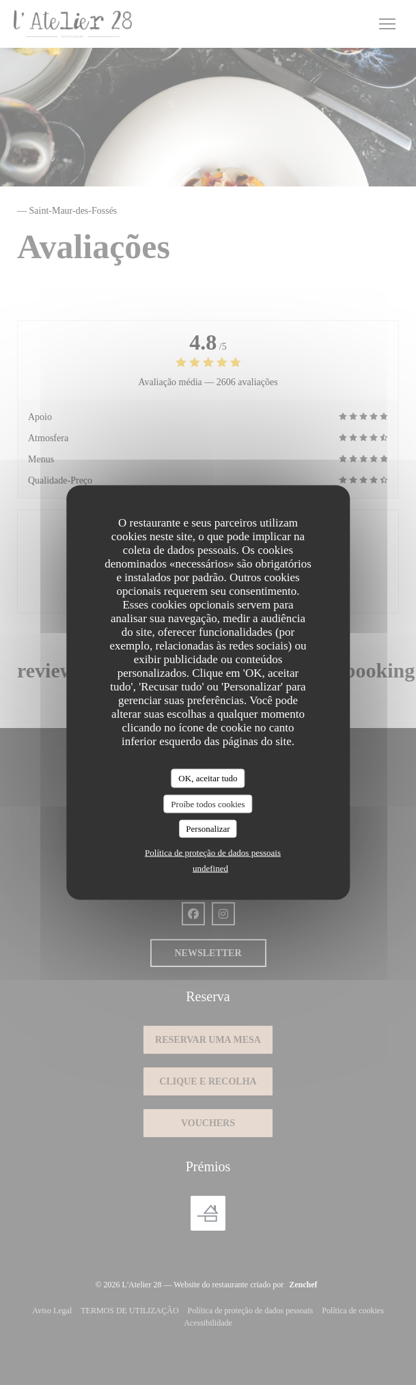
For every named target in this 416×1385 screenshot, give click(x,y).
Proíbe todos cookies (208, 803)
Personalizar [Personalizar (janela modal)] (208, 829)
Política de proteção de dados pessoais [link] (213, 852)
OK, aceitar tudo (207, 778)
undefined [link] (210, 868)
